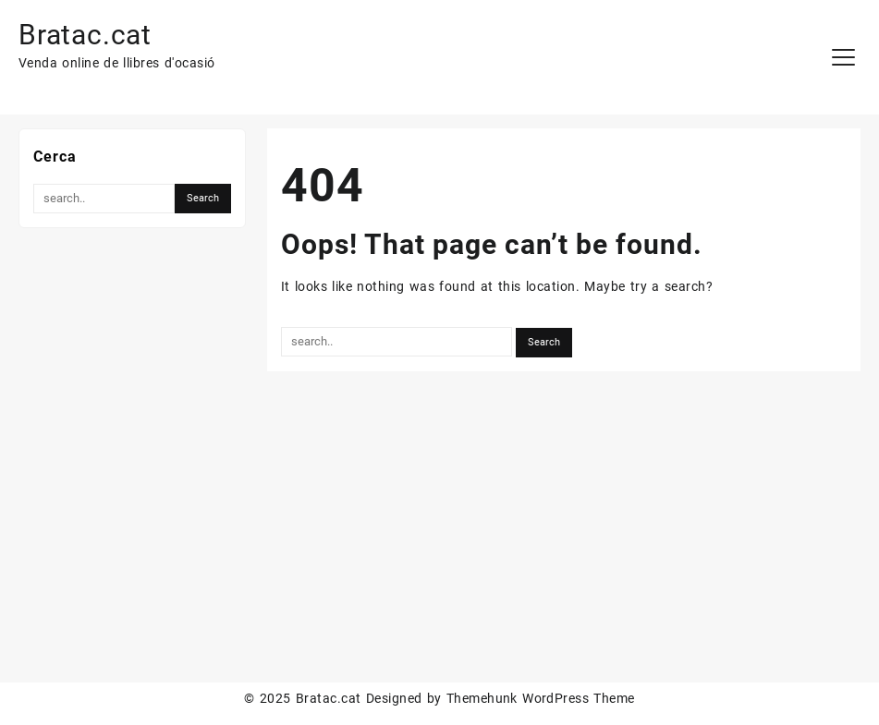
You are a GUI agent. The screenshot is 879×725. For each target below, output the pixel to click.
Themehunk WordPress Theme (540, 698)
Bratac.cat (85, 34)
